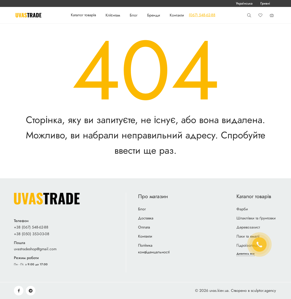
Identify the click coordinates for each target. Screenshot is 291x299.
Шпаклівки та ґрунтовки (256, 218)
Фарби (242, 209)
